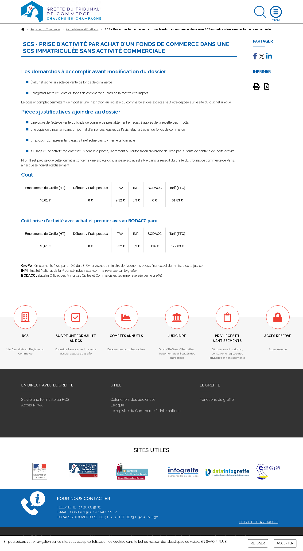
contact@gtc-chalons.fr (93, 512)
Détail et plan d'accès (258, 522)
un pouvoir (38, 140)
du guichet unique (218, 102)
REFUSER (258, 543)
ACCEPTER (285, 543)
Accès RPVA (32, 405)
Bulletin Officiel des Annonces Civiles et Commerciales (77, 275)
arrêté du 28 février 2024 (85, 266)
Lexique (117, 405)
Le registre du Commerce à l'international (146, 411)
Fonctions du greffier (217, 399)
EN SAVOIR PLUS (213, 541)
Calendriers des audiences (132, 399)
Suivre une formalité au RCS (45, 399)
